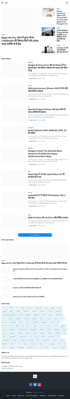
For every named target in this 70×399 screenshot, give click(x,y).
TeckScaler (9, 368)
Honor (49, 318)
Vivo (4, 347)
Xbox (47, 347)
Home (8, 395)
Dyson (51, 315)
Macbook (12, 329)
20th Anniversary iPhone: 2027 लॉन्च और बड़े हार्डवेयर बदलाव (48, 89)
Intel (52, 322)
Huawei (5, 322)
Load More (35, 235)
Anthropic (39, 308)
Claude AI (59, 311)
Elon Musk (59, 315)
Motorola (56, 329)
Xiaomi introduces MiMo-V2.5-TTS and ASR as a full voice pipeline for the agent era (62, 17)
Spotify (5, 344)
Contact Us (20, 395)
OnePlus (27, 333)
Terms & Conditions (32, 395)
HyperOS (13, 322)
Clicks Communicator (9, 315)
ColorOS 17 (36, 315)
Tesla (40, 344)
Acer (4, 308)
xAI (41, 347)
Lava (41, 326)
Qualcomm (6, 340)
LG (56, 326)
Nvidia (20, 333)
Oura (4, 337)
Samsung (31, 340)
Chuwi (50, 311)
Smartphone (46, 340)
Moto (48, 329)
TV (46, 344)
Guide (41, 318)
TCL (19, 344)
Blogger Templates (38, 392)
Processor (51, 337)
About (14, 395)
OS (64, 333)
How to (56, 318)
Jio (28, 326)
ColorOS (27, 315)
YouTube (62, 347)
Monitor (41, 329)
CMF (20, 315)
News (64, 329)
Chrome (42, 311)
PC (31, 337)
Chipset (34, 311)
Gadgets (18, 318)
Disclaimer (43, 395)
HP (62, 318)
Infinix (27, 322)
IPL (11, 326)
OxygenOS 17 (23, 337)
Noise (4, 333)
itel (23, 326)
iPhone (5, 326)
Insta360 (35, 322)
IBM (21, 322)
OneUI (35, 333)
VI (64, 344)
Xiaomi (54, 347)
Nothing (12, 333)
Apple (53, 308)
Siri (38, 340)
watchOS (11, 347)
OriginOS (57, 333)
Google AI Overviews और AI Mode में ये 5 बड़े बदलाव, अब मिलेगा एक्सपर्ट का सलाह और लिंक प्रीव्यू (47, 68)
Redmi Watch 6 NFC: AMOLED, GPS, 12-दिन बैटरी (47, 131)
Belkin (4, 311)
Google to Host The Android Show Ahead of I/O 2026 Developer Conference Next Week (45, 154)
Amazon (30, 308)
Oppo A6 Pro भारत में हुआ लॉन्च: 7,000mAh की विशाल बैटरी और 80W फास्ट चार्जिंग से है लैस (19, 41)
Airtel (22, 308)
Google (34, 318)
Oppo (49, 333)
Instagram (44, 322)
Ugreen (53, 344)
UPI (60, 344)
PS (59, 337)
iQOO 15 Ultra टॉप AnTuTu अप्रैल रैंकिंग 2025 (48, 217)
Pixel (36, 337)
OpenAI (43, 333)
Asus (59, 308)
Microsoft (33, 329)
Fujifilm (10, 318)
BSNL (18, 311)
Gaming (26, 318)
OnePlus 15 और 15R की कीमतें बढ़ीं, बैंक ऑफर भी (62, 50)
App (46, 308)
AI (17, 308)
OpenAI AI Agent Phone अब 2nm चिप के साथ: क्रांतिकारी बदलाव (47, 110)
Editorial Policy (52, 395)
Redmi (22, 340)
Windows (30, 347)
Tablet (12, 344)
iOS (58, 322)
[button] (2, 2)
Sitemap (61, 395)
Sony (62, 340)
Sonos (55, 340)
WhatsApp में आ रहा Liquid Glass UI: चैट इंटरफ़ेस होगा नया (46, 175)
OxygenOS (12, 337)
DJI (44, 315)
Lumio (4, 329)
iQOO (17, 326)
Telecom (33, 344)
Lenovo (49, 326)
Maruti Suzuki (23, 329)
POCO (43, 337)
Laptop (35, 326)
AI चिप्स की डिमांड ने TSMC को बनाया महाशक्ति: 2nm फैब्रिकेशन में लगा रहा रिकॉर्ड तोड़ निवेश (62, 36)
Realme (15, 340)
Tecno (25, 344)
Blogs (11, 311)
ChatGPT (26, 311)
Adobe (11, 308)
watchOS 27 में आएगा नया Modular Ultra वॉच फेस (46, 196)
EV (3, 318)
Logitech (62, 326)
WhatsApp (21, 347)
